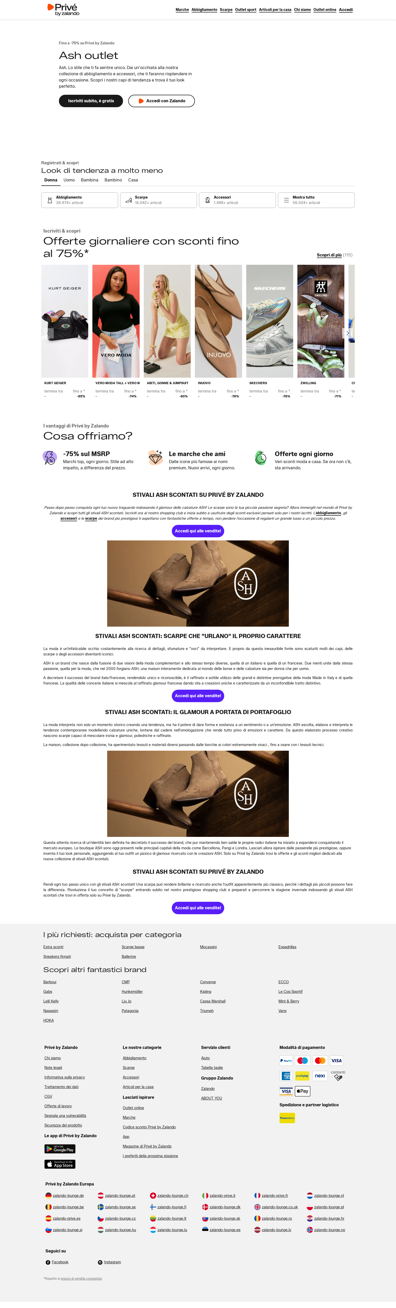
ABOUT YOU (211, 1098)
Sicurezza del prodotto (63, 1125)
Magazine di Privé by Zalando (147, 1146)
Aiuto (205, 1058)
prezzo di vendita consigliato (81, 1278)
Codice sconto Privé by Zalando (149, 1127)
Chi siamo (52, 1058)
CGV (48, 1096)
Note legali (53, 1068)
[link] (346, 10)
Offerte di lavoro (58, 1106)
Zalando (208, 1089)
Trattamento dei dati (61, 1087)
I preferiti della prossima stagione (150, 1156)
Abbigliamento (134, 1058)
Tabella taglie (212, 1068)
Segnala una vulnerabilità (65, 1116)
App (126, 1137)
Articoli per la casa (138, 1087)
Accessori (131, 1077)
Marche (129, 1117)
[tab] (50, 180)
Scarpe (129, 1068)
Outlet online (133, 1108)
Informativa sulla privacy (64, 1077)
